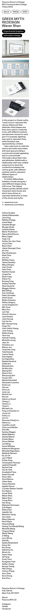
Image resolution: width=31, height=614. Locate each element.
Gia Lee (5, 387)
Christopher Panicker (11, 463)
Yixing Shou (7, 500)
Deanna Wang (8, 524)
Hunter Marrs (8, 439)
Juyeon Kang (7, 354)
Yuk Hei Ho (7, 321)
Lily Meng (6, 444)
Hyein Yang (7, 554)
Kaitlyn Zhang (8, 564)
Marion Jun (7, 347)
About (6, 12)
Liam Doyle (7, 267)
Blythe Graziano (9, 300)
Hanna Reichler (8, 484)
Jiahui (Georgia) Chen (11, 248)
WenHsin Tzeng (9, 514)
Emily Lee (6, 385)
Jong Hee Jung (8, 349)
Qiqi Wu (5, 540)
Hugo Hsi (6, 326)
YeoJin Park (7, 470)
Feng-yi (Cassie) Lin (10, 411)
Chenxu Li (6, 404)
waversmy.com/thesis (14, 204)
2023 (25, 12)
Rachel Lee (7, 394)
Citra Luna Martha (10, 427)
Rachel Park (7, 467)
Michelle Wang (8, 529)
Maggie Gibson (9, 288)
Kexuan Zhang (8, 566)
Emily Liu (6, 415)
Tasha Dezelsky (8, 262)
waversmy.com (11, 202)
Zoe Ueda (6, 517)
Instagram (6, 604)
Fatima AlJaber (8, 213)
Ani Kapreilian (8, 359)
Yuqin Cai (6, 239)
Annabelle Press (9, 472)
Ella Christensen (9, 253)
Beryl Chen (7, 246)
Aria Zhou (6, 578)
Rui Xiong (6, 547)
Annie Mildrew (8, 446)
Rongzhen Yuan (8, 561)
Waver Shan (7, 496)
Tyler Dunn (6, 269)
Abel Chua (6, 255)
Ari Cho (5, 250)
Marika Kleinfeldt (9, 380)
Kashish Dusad (8, 272)
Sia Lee (5, 397)
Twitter (5, 606)
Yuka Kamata (7, 352)
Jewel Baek (7, 222)
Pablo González (9, 295)
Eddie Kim (6, 364)
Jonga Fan (6, 274)
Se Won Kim (7, 368)
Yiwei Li (5, 406)
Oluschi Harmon (9, 314)
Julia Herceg (7, 319)
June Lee (6, 392)
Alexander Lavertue (10, 382)
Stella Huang (7, 333)
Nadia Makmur (8, 434)
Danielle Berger (9, 225)
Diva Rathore (7, 479)
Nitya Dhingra (8, 265)
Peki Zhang (7, 569)
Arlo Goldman (8, 293)
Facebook (6, 609)
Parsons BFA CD (9, 600)
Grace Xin (6, 545)
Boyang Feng (8, 281)
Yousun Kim (7, 378)
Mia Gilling (6, 290)
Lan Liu (5, 418)
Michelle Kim (7, 366)
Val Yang (5, 557)
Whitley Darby (8, 260)
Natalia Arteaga (8, 220)
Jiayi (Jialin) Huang (10, 328)
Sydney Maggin (9, 432)
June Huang (7, 331)
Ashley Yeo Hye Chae (11, 241)
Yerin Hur (6, 335)
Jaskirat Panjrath (9, 465)
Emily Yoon (7, 559)
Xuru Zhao (6, 573)
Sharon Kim (7, 373)
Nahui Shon (7, 498)
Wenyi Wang (7, 533)
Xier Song (6, 503)
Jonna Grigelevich (10, 305)
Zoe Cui (5, 258)
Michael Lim (7, 408)
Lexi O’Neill (7, 458)
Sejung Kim (7, 371)
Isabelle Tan (7, 512)
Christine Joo (8, 345)
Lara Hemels (7, 316)
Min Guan (6, 307)
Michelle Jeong (9, 340)
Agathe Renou (8, 486)
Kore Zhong (7, 576)
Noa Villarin (7, 521)
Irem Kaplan (7, 357)
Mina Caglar (7, 236)
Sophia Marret (8, 437)
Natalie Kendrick (9, 361)
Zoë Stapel (6, 507)
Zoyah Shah (7, 493)
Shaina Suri (7, 510)
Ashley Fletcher (9, 283)
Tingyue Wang (8, 531)
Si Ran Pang (7, 460)
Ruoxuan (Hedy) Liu (10, 420)
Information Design (12, 35)
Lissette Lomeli (8, 425)
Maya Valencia (8, 519)
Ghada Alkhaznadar (10, 215)
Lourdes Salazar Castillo (12, 488)
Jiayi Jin (5, 342)
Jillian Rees (7, 481)
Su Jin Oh (6, 455)
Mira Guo (6, 309)
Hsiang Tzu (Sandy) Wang (13, 526)
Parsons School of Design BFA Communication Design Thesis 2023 (14, 4)
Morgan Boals (8, 227)
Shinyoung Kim (8, 375)
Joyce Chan (7, 243)
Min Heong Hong (9, 324)
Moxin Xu (6, 552)
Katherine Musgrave (11, 448)
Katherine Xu (7, 550)
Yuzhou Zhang (8, 571)
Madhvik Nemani (9, 453)
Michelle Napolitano (11, 451)
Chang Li (6, 401)
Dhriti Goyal (7, 298)
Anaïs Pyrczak (8, 474)
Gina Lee (6, 389)
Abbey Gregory (8, 302)
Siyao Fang (7, 276)
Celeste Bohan (8, 229)
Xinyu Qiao (6, 477)
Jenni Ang (6, 218)
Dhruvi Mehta (8, 441)
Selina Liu (6, 422)
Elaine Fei (6, 279)
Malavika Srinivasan (10, 505)
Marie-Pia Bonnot (9, 232)
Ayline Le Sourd (9, 399)
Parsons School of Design (13, 588)
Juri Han (5, 312)
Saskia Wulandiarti (10, 543)
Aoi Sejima (6, 491)
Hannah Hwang (8, 338)
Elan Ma (5, 430)
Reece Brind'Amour (10, 234)
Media (16, 12)
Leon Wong (7, 538)
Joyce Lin (6, 413)
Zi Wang (5, 536)
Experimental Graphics (14, 31)
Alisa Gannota (8, 286)
